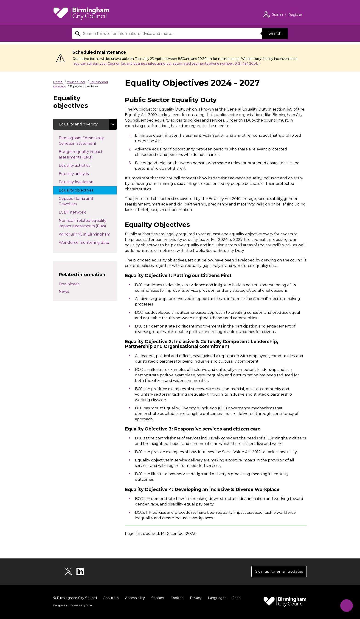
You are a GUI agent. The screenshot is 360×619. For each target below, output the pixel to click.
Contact (156, 598)
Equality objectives (80, 189)
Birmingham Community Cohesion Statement (82, 141)
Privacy (194, 598)
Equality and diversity (78, 124)
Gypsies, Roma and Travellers (76, 201)
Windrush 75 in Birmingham (88, 233)
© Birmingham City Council (75, 598)
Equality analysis (78, 173)
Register (295, 15)
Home (58, 82)
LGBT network (77, 211)
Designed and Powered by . (72, 605)
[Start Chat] (346, 605)
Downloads (69, 284)
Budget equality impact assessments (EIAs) (81, 154)
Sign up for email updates (279, 571)
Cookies (176, 598)
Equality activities (83, 165)
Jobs (235, 598)
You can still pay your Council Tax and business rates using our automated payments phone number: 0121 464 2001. (165, 63)
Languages (216, 598)
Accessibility (134, 598)
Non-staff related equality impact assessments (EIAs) (87, 223)
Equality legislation (81, 181)
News (64, 291)
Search (275, 33)
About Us (110, 598)
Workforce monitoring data (88, 242)
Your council (76, 82)
